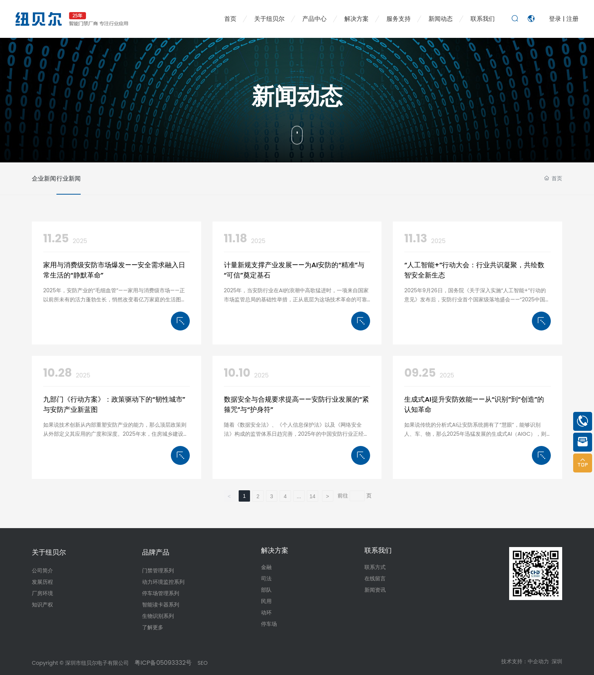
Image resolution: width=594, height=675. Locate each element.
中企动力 (538, 661)
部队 (266, 590)
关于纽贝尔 (49, 552)
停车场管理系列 (160, 593)
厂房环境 (42, 593)
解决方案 (274, 550)
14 (313, 496)
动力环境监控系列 (163, 582)
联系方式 (375, 567)
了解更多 (152, 627)
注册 (572, 18)
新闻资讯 (375, 590)
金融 (266, 567)
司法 (266, 578)
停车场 (269, 624)
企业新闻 (44, 178)
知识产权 (42, 604)
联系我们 (378, 550)
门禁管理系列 (158, 570)
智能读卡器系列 (160, 604)
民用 (266, 601)
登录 (556, 18)
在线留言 (375, 578)
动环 (266, 612)
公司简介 (42, 570)
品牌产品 (155, 552)
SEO (203, 663)
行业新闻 (83, 178)
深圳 (557, 661)
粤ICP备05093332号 (162, 662)
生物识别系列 (158, 616)
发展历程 (42, 582)
